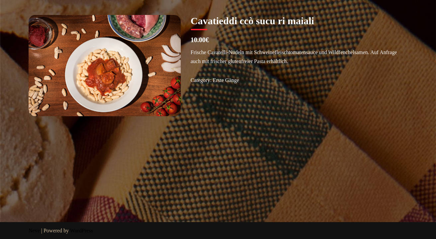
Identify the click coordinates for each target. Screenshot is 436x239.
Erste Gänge (226, 80)
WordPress (81, 230)
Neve (34, 230)
